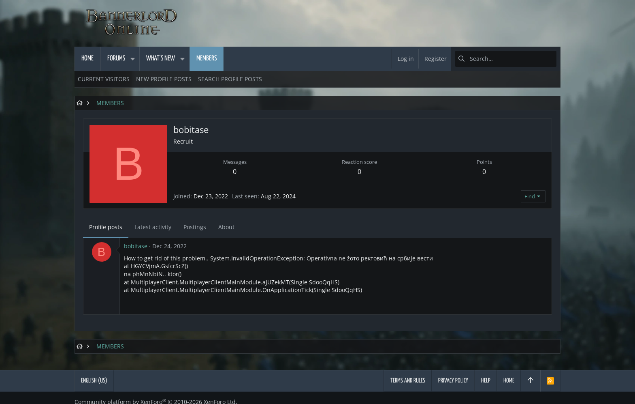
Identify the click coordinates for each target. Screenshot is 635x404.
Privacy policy (453, 381)
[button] (132, 59)
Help (485, 381)
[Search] (505, 59)
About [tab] (226, 227)
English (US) (94, 381)
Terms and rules (407, 381)
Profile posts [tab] (105, 227)
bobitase (135, 246)
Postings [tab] (194, 227)
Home (508, 381)
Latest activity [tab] (152, 227)
